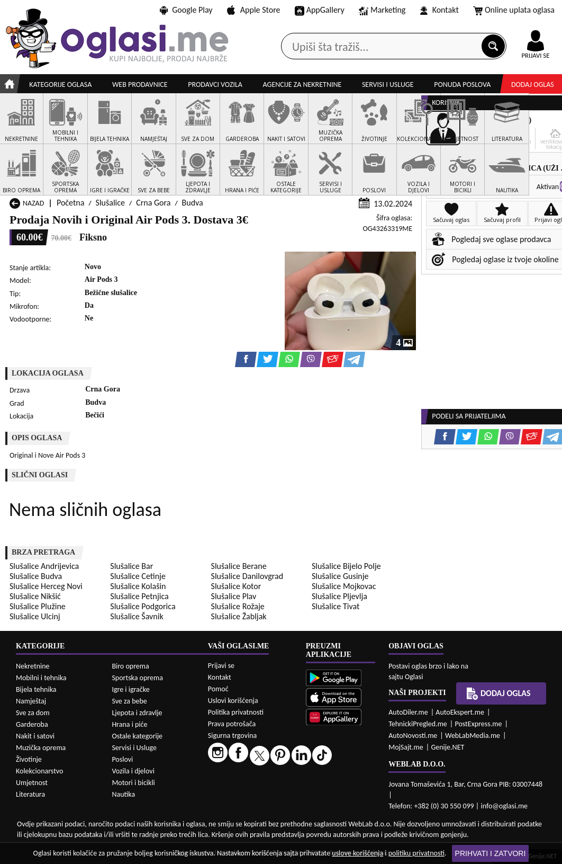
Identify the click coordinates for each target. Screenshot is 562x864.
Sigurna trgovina (232, 735)
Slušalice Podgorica (142, 606)
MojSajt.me (405, 747)
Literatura (30, 794)
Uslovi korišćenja (233, 700)
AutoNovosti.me (412, 735)
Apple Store (253, 10)
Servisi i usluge (388, 84)
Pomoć (218, 688)
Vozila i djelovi (133, 771)
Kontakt (439, 10)
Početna (70, 203)
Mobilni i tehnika (41, 677)
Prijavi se (221, 665)
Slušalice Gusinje (340, 576)
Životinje (29, 759)
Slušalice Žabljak (239, 616)
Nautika (123, 794)
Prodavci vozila (215, 84)
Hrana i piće (129, 724)
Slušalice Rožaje (238, 606)
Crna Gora (153, 203)
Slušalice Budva (36, 576)
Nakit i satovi (35, 736)
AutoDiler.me (408, 712)
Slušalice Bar (131, 566)
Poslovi (122, 759)
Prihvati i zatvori (490, 853)
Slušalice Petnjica (139, 596)
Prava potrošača (232, 723)
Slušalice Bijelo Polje (346, 566)
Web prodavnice (140, 84)
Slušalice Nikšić (35, 596)
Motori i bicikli (133, 782)
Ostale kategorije (137, 736)
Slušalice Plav (234, 596)
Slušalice (110, 203)
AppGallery (320, 10)
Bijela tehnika (36, 689)
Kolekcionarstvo (39, 771)
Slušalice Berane (239, 566)
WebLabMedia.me (472, 735)
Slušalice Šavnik (136, 616)
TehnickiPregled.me (417, 723)
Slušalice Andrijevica (44, 566)
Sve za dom (33, 712)
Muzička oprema (41, 747)
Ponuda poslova (462, 84)
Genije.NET (447, 747)
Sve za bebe (129, 701)
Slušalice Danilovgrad (247, 576)
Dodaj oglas (532, 84)
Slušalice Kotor (236, 586)
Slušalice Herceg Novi (46, 586)
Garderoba (32, 724)
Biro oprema (130, 666)
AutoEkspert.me (460, 712)
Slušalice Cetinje (138, 576)
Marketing (382, 10)
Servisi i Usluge (134, 747)
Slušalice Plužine (38, 606)
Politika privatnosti (236, 712)
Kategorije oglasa (60, 84)
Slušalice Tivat (335, 606)
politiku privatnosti (416, 853)
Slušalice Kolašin (138, 586)
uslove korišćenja (357, 853)
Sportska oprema (137, 677)
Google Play (186, 10)
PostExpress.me (478, 723)
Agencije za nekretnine (302, 84)
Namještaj (31, 701)
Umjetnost (32, 782)
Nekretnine (33, 666)
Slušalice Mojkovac (344, 586)
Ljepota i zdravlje (137, 712)
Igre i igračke (130, 689)
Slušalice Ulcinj (35, 616)
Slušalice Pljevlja (339, 596)
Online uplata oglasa (514, 10)
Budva (192, 203)
